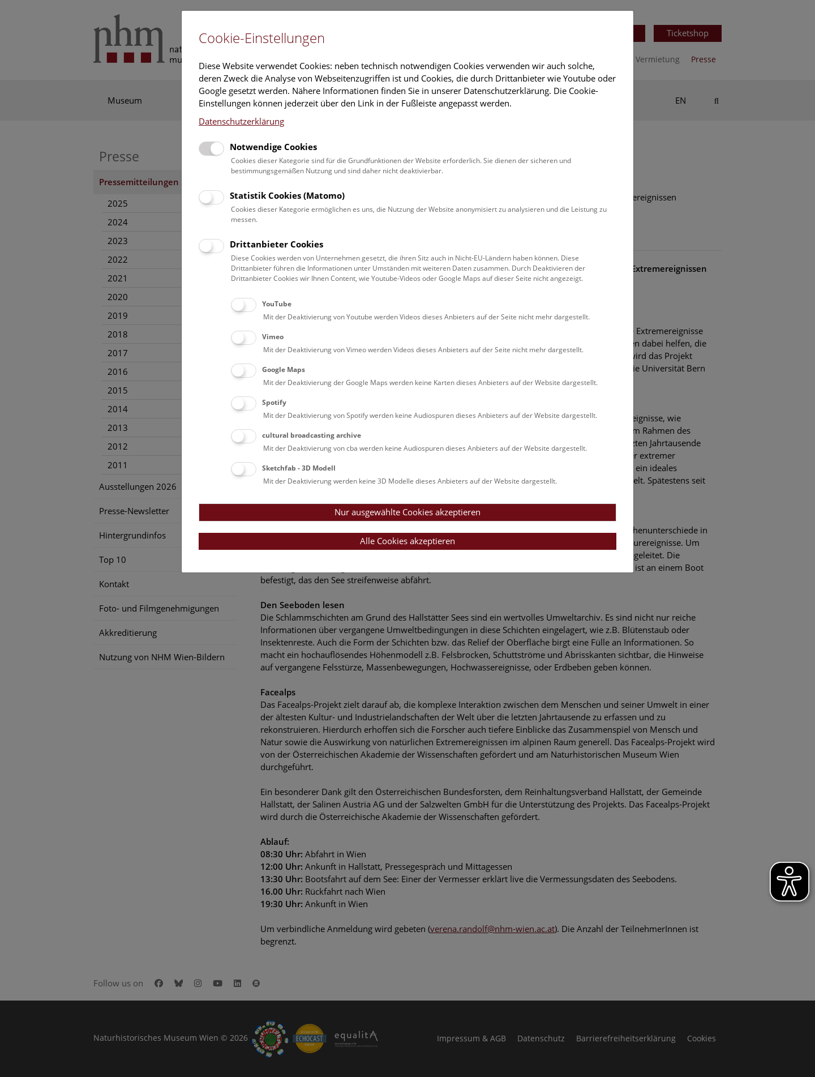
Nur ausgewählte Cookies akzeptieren (407, 512)
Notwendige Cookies (273, 146)
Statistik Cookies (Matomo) (287, 195)
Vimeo (273, 336)
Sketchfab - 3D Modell (299, 468)
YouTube (276, 304)
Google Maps (283, 369)
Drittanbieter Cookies (276, 244)
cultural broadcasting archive (311, 435)
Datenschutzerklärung (241, 121)
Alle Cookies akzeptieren (407, 540)
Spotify (274, 402)
